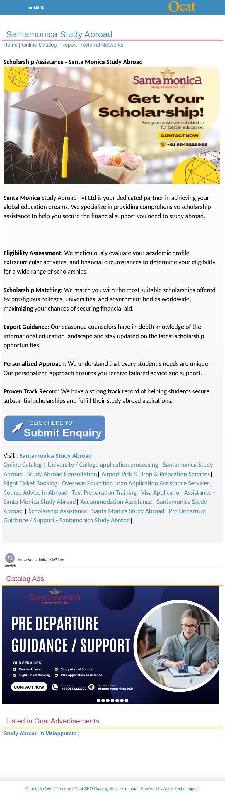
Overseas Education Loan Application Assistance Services (135, 483)
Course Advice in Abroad (35, 493)
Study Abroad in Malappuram (40, 733)
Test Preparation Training (104, 493)
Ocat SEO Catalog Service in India (105, 788)
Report (69, 45)
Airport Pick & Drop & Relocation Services (155, 474)
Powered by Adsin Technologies (169, 788)
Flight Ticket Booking (30, 483)
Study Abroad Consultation (62, 474)
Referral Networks (102, 45)
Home (11, 45)
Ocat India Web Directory (48, 788)
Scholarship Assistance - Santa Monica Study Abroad (96, 511)
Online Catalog (39, 45)
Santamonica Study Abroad (59, 34)
